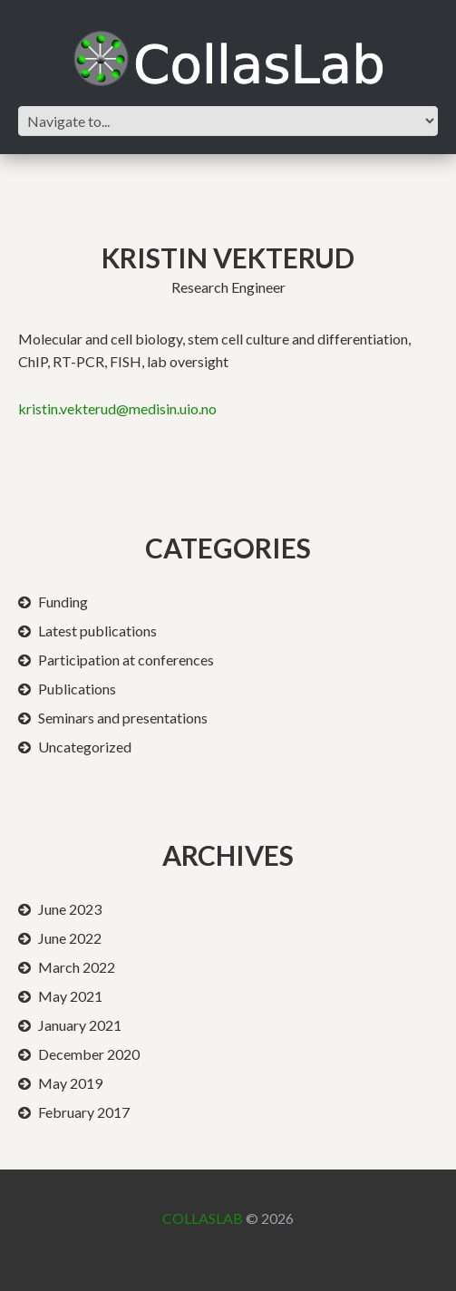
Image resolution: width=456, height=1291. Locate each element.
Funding (63, 601)
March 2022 (76, 967)
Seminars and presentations (123, 717)
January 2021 (79, 1025)
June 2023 (70, 908)
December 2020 (89, 1054)
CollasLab (202, 1218)
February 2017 (84, 1112)
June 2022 (70, 937)
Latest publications (97, 630)
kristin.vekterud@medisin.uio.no (117, 408)
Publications (77, 688)
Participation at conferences (126, 659)
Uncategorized (84, 746)
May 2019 (70, 1083)
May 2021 (70, 996)
